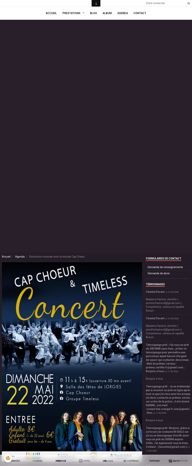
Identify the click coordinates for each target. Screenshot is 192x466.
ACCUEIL (51, 13)
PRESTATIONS (71, 13)
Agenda (20, 256)
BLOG (93, 13)
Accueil (6, 256)
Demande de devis (159, 273)
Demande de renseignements (165, 267)
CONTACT (140, 13)
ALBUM (107, 13)
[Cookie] (8, 458)
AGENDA (122, 13)
